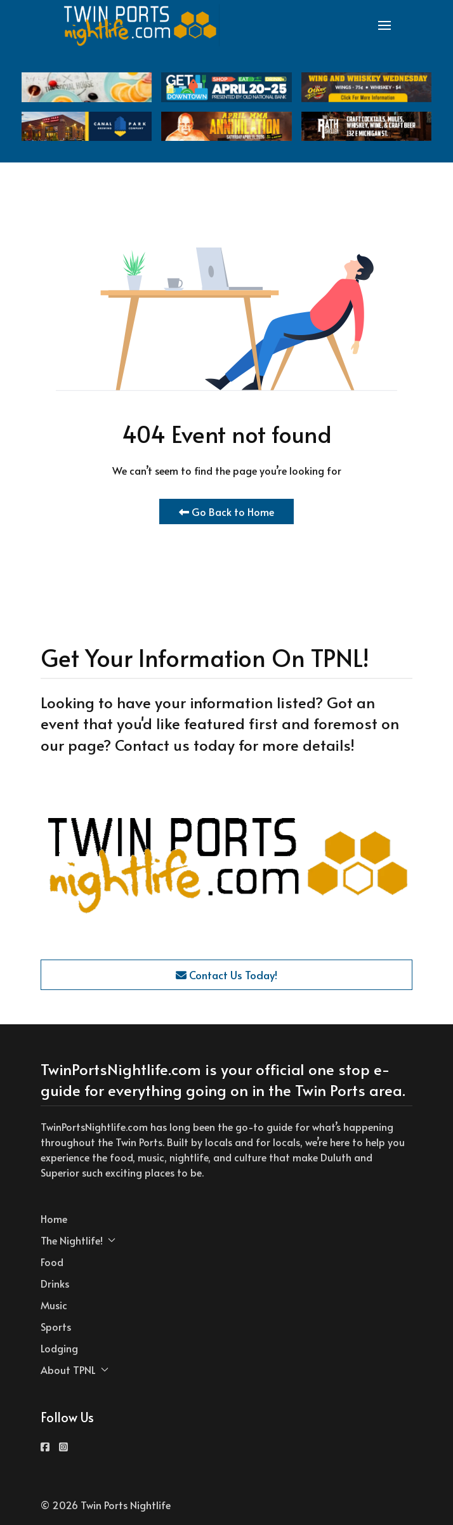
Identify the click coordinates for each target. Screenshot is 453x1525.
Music (54, 1305)
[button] (384, 25)
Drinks (55, 1283)
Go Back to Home (226, 511)
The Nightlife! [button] (78, 1240)
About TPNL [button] (74, 1369)
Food (52, 1262)
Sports (56, 1326)
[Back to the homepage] (141, 25)
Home (54, 1218)
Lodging (59, 1348)
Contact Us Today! (226, 974)
